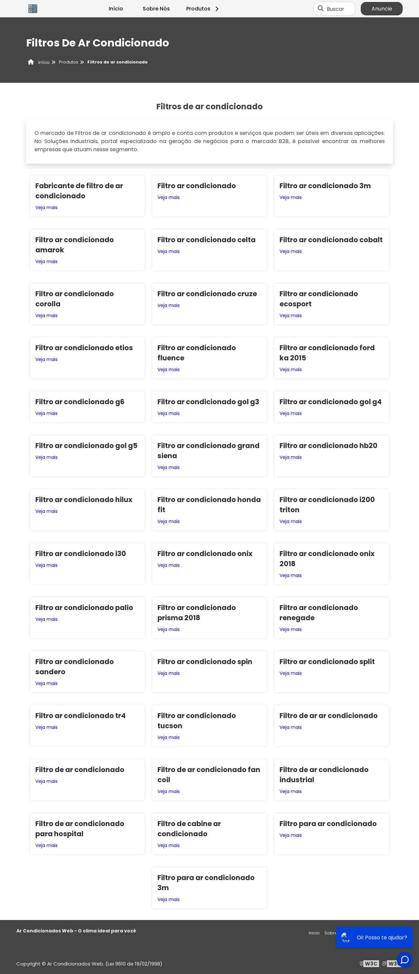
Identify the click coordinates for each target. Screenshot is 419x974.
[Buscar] (321, 9)
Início (116, 8)
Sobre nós (335, 933)
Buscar (335, 8)
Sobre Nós (156, 8)
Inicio (314, 933)
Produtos (203, 8)
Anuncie (382, 8)
